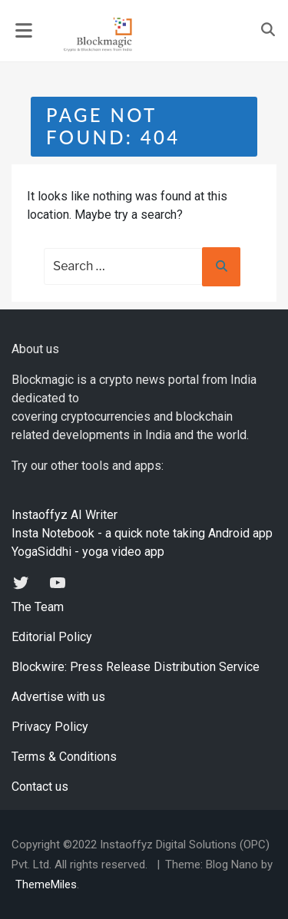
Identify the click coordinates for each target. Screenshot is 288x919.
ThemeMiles (46, 884)
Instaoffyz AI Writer (65, 514)
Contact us (40, 786)
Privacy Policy (50, 726)
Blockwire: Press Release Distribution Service (136, 666)
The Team (38, 607)
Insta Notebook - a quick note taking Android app (142, 533)
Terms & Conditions (64, 756)
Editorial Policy (52, 637)
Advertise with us (58, 696)
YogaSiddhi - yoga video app (88, 551)
